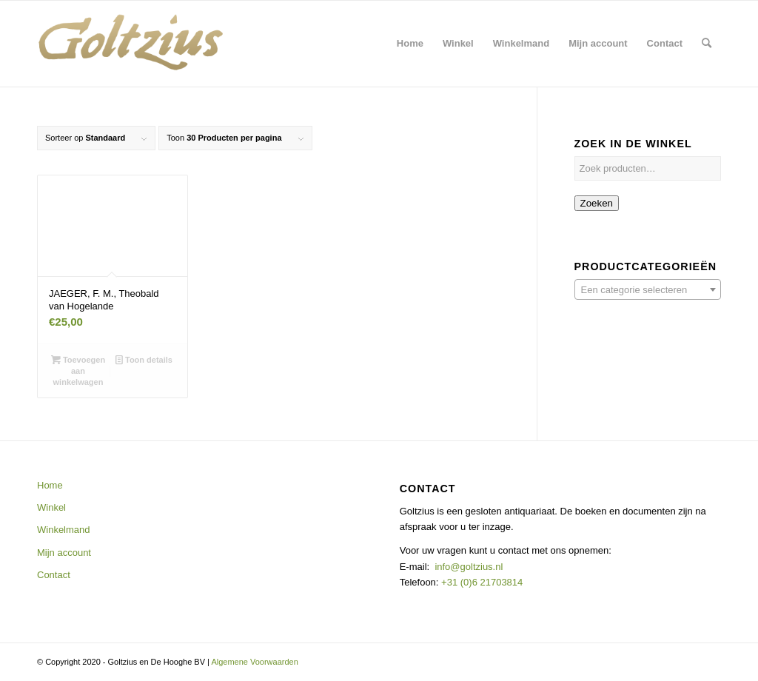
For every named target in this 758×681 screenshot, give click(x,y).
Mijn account (64, 552)
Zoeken (596, 203)
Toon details (143, 360)
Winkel (51, 507)
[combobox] (647, 289)
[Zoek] (706, 44)
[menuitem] (410, 44)
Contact (53, 574)
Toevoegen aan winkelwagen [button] (78, 370)
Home (50, 485)
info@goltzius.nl (469, 566)
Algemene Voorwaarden (254, 661)
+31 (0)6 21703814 (480, 582)
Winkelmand (63, 529)
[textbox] (647, 290)
